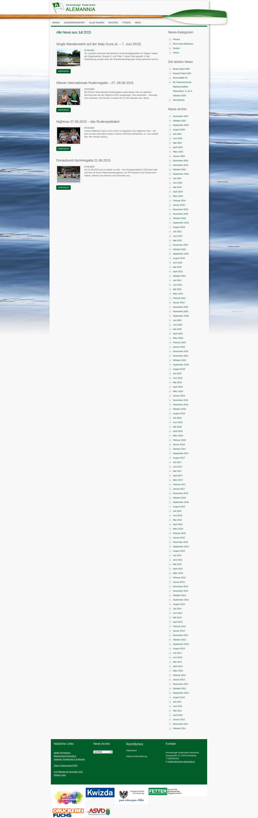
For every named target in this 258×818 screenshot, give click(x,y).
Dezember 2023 (180, 209)
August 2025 (179, 129)
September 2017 (181, 453)
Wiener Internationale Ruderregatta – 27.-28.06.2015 (94, 83)
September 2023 (181, 222)
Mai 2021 (177, 289)
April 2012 (178, 715)
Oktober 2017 (179, 449)
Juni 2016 (177, 515)
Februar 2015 (179, 577)
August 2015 (179, 551)
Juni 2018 (177, 422)
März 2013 (178, 670)
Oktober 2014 (179, 595)
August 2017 (179, 458)
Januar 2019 (179, 395)
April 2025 (178, 147)
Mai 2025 (177, 143)
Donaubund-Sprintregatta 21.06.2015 (83, 160)
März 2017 (178, 480)
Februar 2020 (179, 342)
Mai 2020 (177, 329)
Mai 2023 (177, 240)
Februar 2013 (179, 675)
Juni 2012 (177, 706)
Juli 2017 (177, 462)
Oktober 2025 (179, 120)
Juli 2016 (177, 511)
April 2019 (178, 387)
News (138, 23)
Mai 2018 (177, 427)
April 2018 (178, 431)
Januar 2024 (179, 205)
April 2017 (178, 475)
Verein (56, 23)
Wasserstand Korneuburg (65, 756)
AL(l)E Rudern (96, 23)
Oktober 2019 (179, 360)
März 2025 (178, 151)
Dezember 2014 (180, 586)
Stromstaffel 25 (180, 78)
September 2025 (181, 125)
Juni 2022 (177, 262)
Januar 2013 (179, 679)
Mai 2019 (177, 382)
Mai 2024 (177, 187)
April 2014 (178, 622)
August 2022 (179, 258)
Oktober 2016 (179, 497)
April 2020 (178, 333)
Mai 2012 (177, 710)
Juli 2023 (177, 231)
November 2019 (180, 356)
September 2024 (181, 174)
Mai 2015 (177, 564)
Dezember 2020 (180, 307)
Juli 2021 (177, 280)
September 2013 (181, 644)
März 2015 (178, 573)
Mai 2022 (177, 267)
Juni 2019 (177, 378)
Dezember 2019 (180, 351)
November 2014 (180, 591)
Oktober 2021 (179, 276)
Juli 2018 (177, 418)
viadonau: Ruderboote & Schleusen (69, 759)
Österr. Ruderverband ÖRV (66, 765)
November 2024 (180, 165)
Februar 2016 (179, 533)
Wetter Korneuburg (62, 753)
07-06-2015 (89, 50)
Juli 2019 (177, 373)
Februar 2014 (179, 626)
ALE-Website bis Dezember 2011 (68, 772)
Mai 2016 (177, 520)
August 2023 (179, 227)
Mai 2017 (177, 471)
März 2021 (178, 293)
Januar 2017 (179, 489)
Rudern (176, 48)
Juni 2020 (177, 324)
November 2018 (180, 404)
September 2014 (181, 600)
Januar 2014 (179, 631)
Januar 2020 (179, 347)
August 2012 (179, 697)
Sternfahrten (179, 100)
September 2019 (181, 364)
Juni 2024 (177, 183)
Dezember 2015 (180, 542)
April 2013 (178, 666)
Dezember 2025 (180, 116)
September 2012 (181, 693)
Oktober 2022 (179, 249)
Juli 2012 (177, 702)
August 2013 (179, 648)
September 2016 (181, 502)
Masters (113, 23)
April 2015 (178, 568)
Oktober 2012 (179, 688)
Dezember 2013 (180, 635)
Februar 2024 (179, 200)
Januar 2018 (179, 444)
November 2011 (180, 724)
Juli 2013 (177, 653)
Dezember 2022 (180, 245)
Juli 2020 (177, 320)
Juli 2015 (177, 555)
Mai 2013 (177, 662)
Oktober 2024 (179, 169)
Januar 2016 (179, 537)
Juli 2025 (177, 134)
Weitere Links (60, 775)
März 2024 (178, 196)
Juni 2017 (177, 466)
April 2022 (178, 271)
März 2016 (178, 529)
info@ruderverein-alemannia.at (181, 761)
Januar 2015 (179, 582)
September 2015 (181, 546)
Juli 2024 (177, 178)
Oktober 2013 (179, 639)
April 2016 (178, 524)
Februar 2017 (179, 484)
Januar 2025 (179, 156)
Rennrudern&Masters (183, 44)
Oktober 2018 (179, 409)
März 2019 (178, 391)
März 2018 (178, 435)
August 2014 (179, 604)
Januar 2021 (179, 302)
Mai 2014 (177, 617)
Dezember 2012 (180, 684)
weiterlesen (63, 71)
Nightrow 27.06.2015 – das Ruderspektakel (87, 121)
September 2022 (181, 254)
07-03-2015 (89, 89)
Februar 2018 (179, 440)
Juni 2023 (177, 236)
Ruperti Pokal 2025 (182, 73)
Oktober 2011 (179, 728)
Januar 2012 (179, 719)
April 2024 (178, 191)
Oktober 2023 (179, 218)
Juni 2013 (177, 657)
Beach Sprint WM (181, 69)
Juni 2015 (177, 560)
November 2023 (180, 214)
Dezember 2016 (180, 493)
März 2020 (178, 338)
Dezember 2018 (180, 400)
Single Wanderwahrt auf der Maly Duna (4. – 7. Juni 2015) (98, 44)
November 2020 (180, 311)
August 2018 (179, 413)
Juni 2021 (177, 285)
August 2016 (179, 506)
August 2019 (179, 369)
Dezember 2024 (180, 160)
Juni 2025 (177, 138)
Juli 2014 (177, 608)
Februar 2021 (179, 298)
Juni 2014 (177, 613)
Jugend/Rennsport (74, 23)
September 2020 (181, 316)
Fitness (126, 23)
